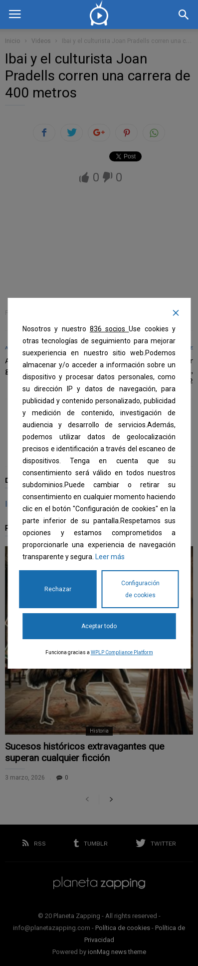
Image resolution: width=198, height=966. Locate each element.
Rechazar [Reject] (57, 589)
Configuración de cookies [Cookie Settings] (140, 589)
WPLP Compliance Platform (122, 652)
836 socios (109, 329)
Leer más (110, 557)
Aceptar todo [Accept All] (99, 626)
